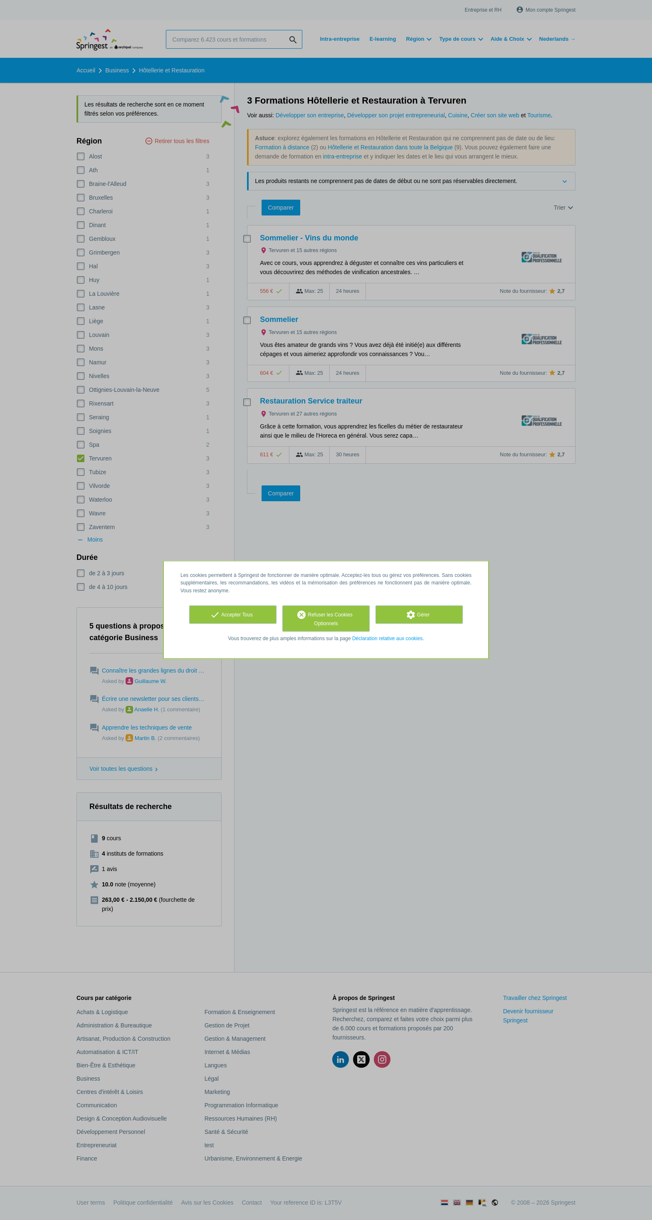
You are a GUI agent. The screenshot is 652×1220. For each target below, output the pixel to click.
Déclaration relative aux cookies (387, 638)
